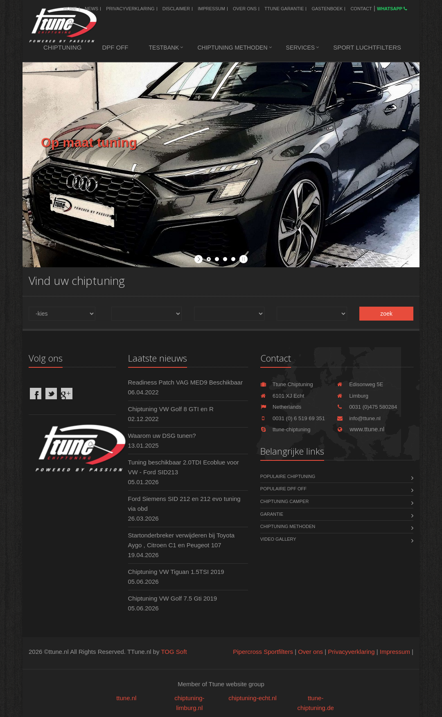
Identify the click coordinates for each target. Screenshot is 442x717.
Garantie (271, 514)
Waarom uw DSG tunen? (162, 435)
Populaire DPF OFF (283, 488)
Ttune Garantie (284, 8)
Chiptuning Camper (284, 501)
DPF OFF (115, 47)
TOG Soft (174, 651)
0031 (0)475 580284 (367, 407)
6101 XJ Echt (282, 396)
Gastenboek (327, 8)
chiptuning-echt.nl (252, 697)
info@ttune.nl (359, 418)
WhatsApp (392, 8)
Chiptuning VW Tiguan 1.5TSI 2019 (176, 571)
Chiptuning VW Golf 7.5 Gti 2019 (172, 598)
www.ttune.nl (360, 429)
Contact (361, 8)
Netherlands (280, 407)
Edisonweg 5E (360, 384)
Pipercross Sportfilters (263, 651)
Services (300, 47)
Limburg (352, 396)
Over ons (245, 8)
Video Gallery (278, 539)
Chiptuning (62, 47)
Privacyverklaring (130, 8)
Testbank (164, 47)
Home (70, 8)
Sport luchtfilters (367, 47)
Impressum (211, 8)
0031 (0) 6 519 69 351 (292, 418)
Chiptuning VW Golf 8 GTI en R (171, 408)
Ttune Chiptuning (286, 384)
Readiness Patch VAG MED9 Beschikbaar (185, 382)
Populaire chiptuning (287, 476)
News (91, 8)
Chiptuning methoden (232, 47)
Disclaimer (176, 8)
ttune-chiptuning (285, 429)
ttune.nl (126, 697)
